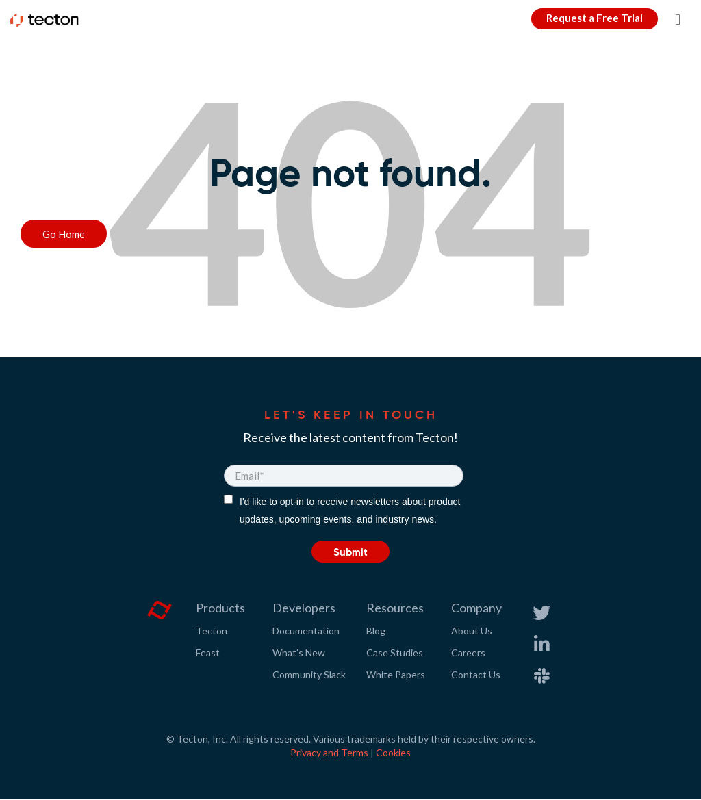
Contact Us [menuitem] (475, 674)
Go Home (63, 234)
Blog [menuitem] (375, 630)
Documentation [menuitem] (306, 630)
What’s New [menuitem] (298, 652)
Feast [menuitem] (208, 652)
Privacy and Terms (329, 752)
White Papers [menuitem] (395, 674)
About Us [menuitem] (471, 630)
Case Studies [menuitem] (394, 652)
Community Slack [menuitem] (309, 674)
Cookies (393, 752)
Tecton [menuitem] (211, 630)
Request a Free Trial (594, 18)
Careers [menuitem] (468, 652)
